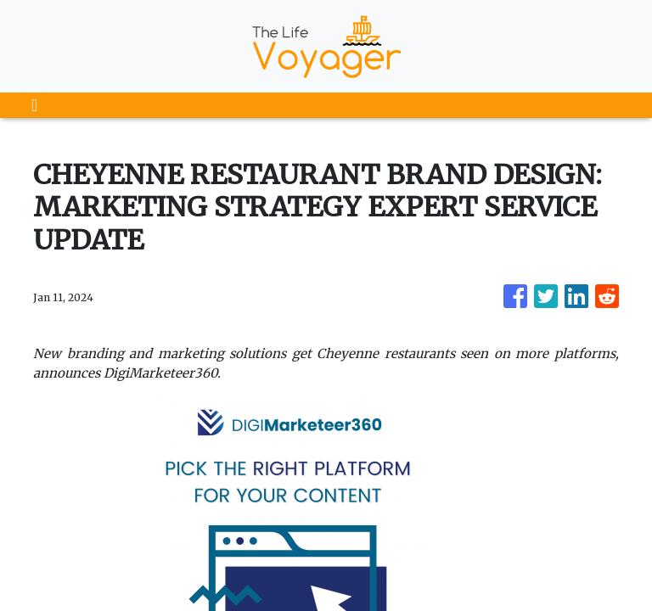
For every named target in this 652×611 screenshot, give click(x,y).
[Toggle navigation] (34, 105)
